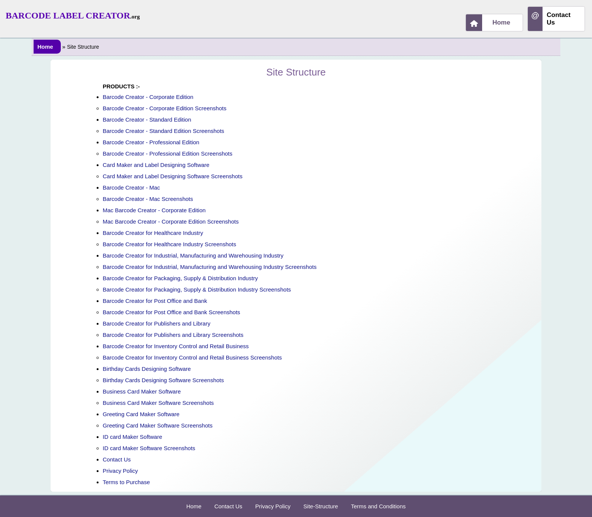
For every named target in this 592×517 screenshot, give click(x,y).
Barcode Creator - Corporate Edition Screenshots (165, 108)
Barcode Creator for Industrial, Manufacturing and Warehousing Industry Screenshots (209, 267)
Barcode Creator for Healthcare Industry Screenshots (169, 244)
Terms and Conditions (378, 506)
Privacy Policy (120, 471)
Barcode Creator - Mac (131, 187)
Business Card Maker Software (142, 391)
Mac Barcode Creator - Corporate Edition (154, 210)
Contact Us (549, 19)
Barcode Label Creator (68, 15)
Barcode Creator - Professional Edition (151, 142)
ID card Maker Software (132, 437)
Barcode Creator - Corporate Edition (148, 97)
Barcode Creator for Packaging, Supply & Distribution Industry (180, 278)
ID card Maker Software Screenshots (149, 448)
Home (488, 22)
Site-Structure (321, 506)
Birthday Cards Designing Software (147, 369)
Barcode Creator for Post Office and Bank (155, 301)
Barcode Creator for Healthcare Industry (153, 233)
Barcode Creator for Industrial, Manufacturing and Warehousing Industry (193, 255)
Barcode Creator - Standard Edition (147, 119)
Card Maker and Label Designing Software (156, 165)
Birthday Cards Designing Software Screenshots (163, 380)
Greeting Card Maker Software (141, 414)
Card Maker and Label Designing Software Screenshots (172, 176)
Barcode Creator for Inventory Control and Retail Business (176, 346)
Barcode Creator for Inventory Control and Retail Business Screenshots (192, 357)
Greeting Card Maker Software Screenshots (158, 425)
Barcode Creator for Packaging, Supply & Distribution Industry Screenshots (197, 289)
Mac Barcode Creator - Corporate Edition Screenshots (171, 221)
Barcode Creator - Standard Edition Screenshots (163, 131)
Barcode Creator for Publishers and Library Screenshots (173, 335)
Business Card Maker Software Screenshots (158, 403)
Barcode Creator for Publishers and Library (156, 323)
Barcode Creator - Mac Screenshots (148, 199)
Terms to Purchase (126, 482)
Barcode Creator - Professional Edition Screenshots (168, 153)
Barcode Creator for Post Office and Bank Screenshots (171, 312)
